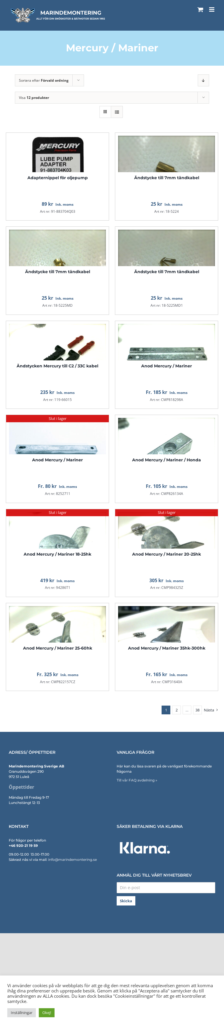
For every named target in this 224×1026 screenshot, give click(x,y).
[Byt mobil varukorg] (200, 9)
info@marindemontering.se (72, 859)
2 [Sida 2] (177, 710)
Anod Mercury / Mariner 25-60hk (57, 648)
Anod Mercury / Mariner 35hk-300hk (166, 648)
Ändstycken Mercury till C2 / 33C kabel (57, 366)
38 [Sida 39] (197, 710)
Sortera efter (44, 80)
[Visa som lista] (117, 112)
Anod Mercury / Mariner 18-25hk (57, 554)
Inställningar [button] (21, 1012)
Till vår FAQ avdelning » (137, 780)
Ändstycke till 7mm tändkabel (166, 177)
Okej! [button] (46, 1012)
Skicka (126, 900)
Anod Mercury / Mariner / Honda (166, 460)
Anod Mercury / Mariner (166, 366)
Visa (34, 97)
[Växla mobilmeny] (212, 9)
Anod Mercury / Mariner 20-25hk (166, 554)
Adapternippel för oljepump (57, 177)
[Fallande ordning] (203, 80)
